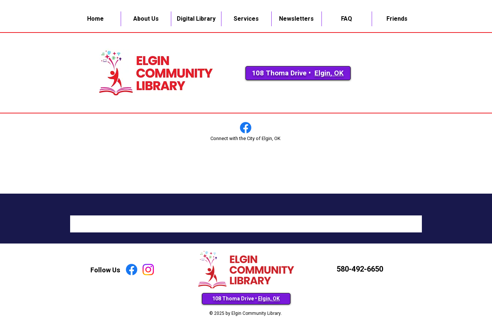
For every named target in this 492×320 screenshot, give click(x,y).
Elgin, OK (329, 73)
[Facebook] (245, 127)
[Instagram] (148, 269)
